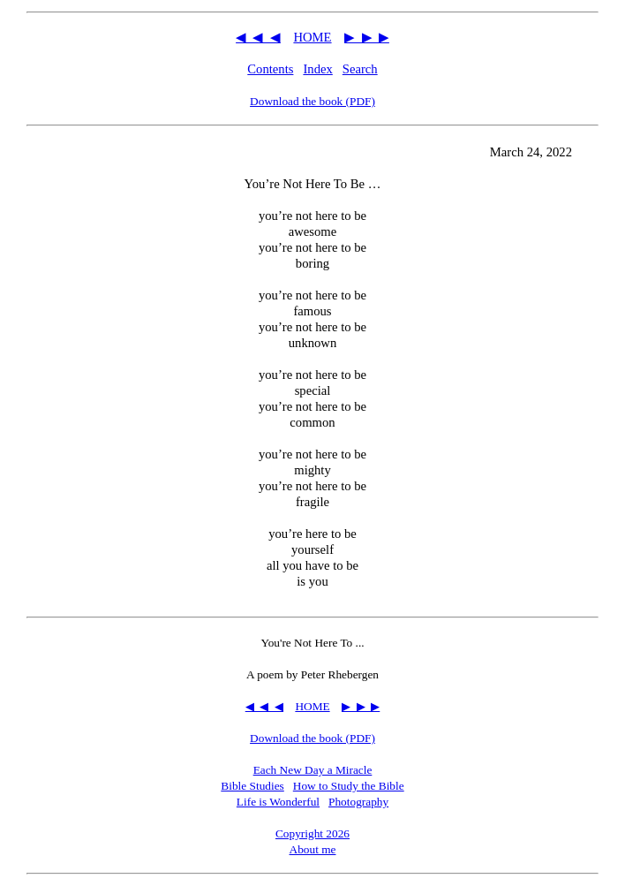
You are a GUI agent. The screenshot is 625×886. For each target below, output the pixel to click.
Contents (270, 69)
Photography (358, 801)
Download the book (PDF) (312, 101)
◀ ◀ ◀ (258, 37)
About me (313, 849)
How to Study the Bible (348, 785)
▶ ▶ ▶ (366, 37)
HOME (312, 37)
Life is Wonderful (278, 801)
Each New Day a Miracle (313, 769)
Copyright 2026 (312, 833)
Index (317, 69)
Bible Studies (252, 785)
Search (360, 69)
